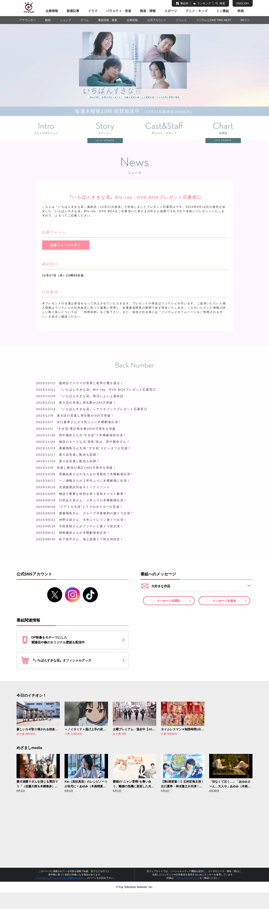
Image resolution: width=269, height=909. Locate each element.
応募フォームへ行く (65, 245)
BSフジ (245, 20)
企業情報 (51, 11)
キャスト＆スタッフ (164, 128)
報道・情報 (148, 11)
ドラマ (92, 11)
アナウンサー (27, 20)
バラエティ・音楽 (118, 11)
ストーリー (99, 129)
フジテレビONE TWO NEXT (213, 20)
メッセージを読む (168, 615)
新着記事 (73, 11)
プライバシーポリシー (188, 894)
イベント (181, 20)
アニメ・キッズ (197, 11)
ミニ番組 (222, 11)
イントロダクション (46, 128)
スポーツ (170, 11)
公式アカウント (156, 20)
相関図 (217, 129)
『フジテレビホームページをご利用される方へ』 (61, 894)
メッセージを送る (224, 615)
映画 (241, 11)
